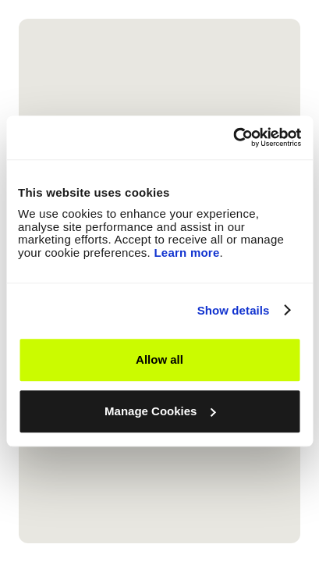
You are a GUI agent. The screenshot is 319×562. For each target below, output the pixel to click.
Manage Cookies (160, 411)
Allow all (159, 359)
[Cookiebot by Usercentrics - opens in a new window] (233, 137)
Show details (233, 310)
